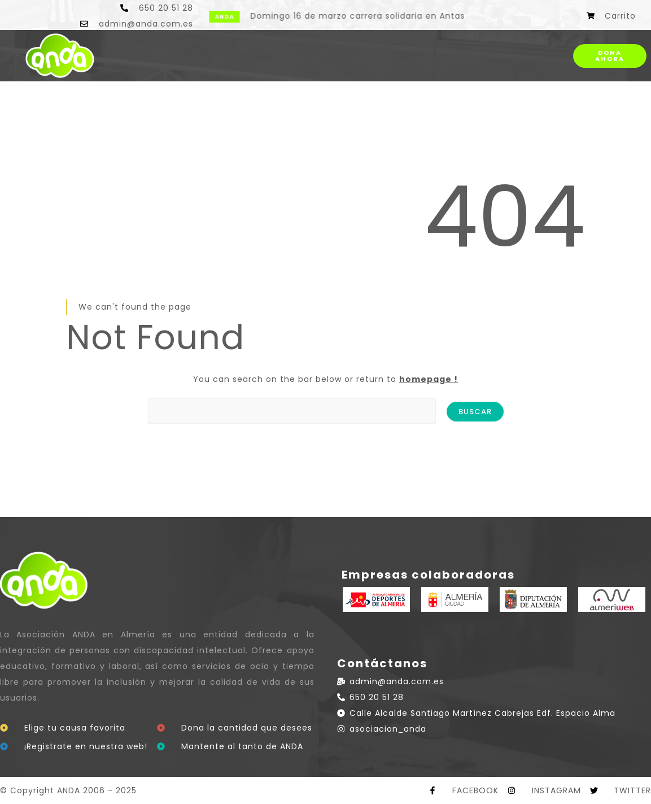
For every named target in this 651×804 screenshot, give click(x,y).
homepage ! (428, 379)
